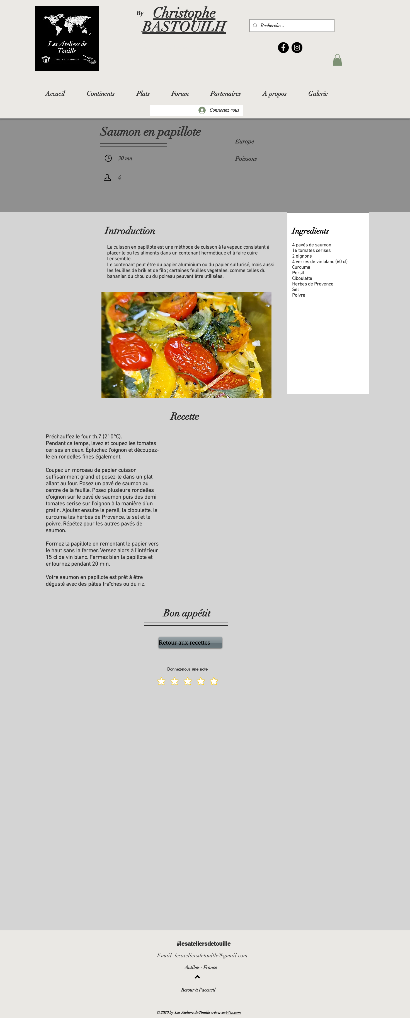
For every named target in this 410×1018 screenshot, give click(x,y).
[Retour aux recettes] (190, 642)
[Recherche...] (291, 26)
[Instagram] (297, 47)
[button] (337, 60)
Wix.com (233, 1012)
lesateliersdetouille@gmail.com (211, 955)
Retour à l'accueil (198, 990)
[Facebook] (283, 47)
